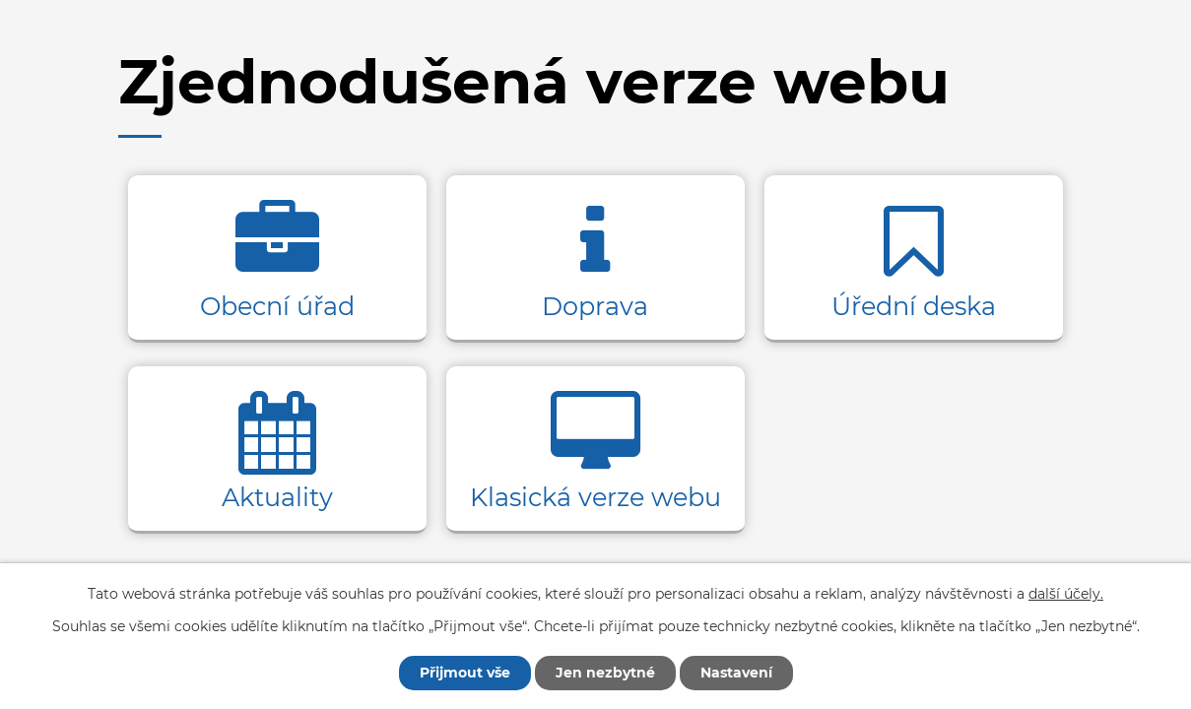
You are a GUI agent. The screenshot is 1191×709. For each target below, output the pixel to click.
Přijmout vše (465, 672)
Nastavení (736, 672)
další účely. (1065, 594)
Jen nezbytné (605, 672)
